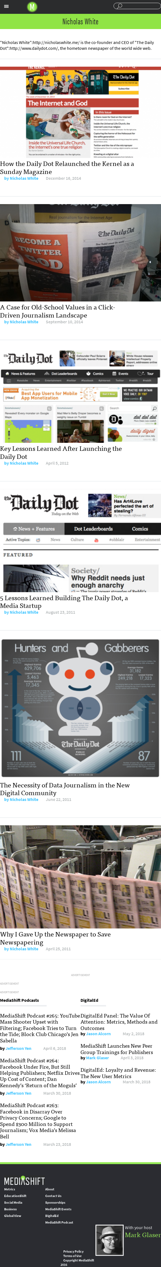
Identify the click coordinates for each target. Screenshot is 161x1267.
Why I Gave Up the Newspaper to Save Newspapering (55, 937)
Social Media (13, 1202)
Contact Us (53, 1196)
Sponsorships (55, 1202)
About (49, 1189)
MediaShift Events (58, 1209)
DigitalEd (52, 1216)
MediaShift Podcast (59, 1222)
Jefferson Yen (18, 1048)
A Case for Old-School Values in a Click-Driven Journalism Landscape (57, 310)
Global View (12, 1216)
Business (10, 1209)
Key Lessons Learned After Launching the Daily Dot (61, 452)
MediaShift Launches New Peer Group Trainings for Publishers (116, 1048)
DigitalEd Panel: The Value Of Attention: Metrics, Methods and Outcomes (119, 1021)
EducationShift (15, 1196)
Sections (6, 6)
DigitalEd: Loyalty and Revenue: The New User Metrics (118, 1072)
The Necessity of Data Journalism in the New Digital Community (65, 788)
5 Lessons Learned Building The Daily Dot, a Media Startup (64, 601)
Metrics (9, 1189)
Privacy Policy (73, 1251)
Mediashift (32, 7)
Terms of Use (72, 1256)
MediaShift (24, 1180)
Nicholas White (24, 178)
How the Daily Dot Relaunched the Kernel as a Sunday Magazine (67, 167)
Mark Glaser (97, 1058)
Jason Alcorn (98, 1034)
